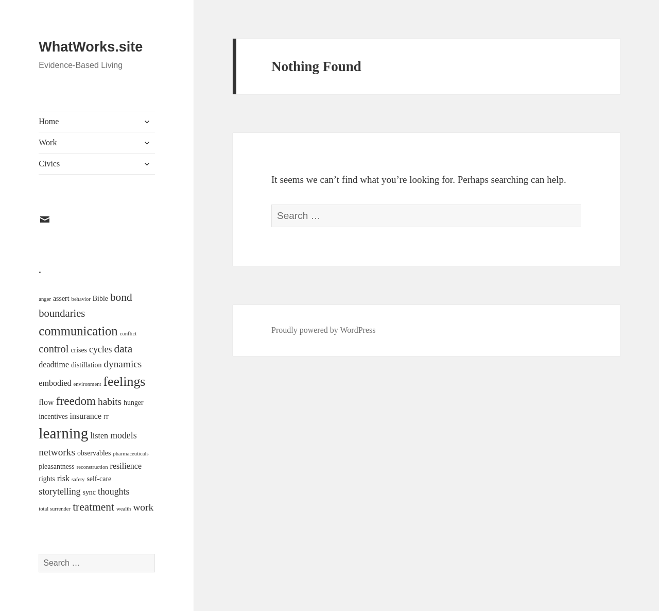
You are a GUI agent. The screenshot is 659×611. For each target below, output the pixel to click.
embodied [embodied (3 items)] (55, 383)
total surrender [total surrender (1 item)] (55, 509)
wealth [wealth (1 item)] (123, 509)
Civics (49, 163)
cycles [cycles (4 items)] (100, 349)
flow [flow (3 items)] (46, 402)
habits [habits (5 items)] (110, 401)
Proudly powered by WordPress (323, 330)
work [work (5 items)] (143, 507)
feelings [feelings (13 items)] (124, 381)
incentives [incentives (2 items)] (53, 416)
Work (48, 142)
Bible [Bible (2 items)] (100, 298)
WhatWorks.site (91, 47)
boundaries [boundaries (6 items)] (62, 313)
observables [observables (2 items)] (94, 453)
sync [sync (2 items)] (89, 492)
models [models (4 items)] (123, 435)
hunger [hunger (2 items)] (134, 402)
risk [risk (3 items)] (63, 478)
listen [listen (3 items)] (99, 435)
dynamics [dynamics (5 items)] (122, 364)
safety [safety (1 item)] (78, 479)
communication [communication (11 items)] (78, 331)
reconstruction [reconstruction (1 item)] (92, 467)
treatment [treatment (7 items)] (93, 507)
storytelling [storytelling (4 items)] (59, 491)
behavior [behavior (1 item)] (81, 299)
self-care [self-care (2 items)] (98, 479)
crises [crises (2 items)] (79, 350)
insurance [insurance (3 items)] (85, 416)
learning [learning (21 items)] (63, 433)
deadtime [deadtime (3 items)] (54, 364)
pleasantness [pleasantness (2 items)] (56, 466)
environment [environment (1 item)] (87, 384)
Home (49, 121)
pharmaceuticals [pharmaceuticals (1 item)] (130, 453)
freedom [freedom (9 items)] (76, 401)
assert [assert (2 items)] (61, 298)
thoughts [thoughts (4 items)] (113, 491)
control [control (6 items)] (53, 348)
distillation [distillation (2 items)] (86, 365)
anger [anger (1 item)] (45, 299)
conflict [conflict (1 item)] (128, 333)
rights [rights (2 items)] (47, 479)
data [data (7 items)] (123, 349)
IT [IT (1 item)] (106, 417)
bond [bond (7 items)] (121, 297)
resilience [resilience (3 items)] (126, 466)
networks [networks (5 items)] (57, 452)
